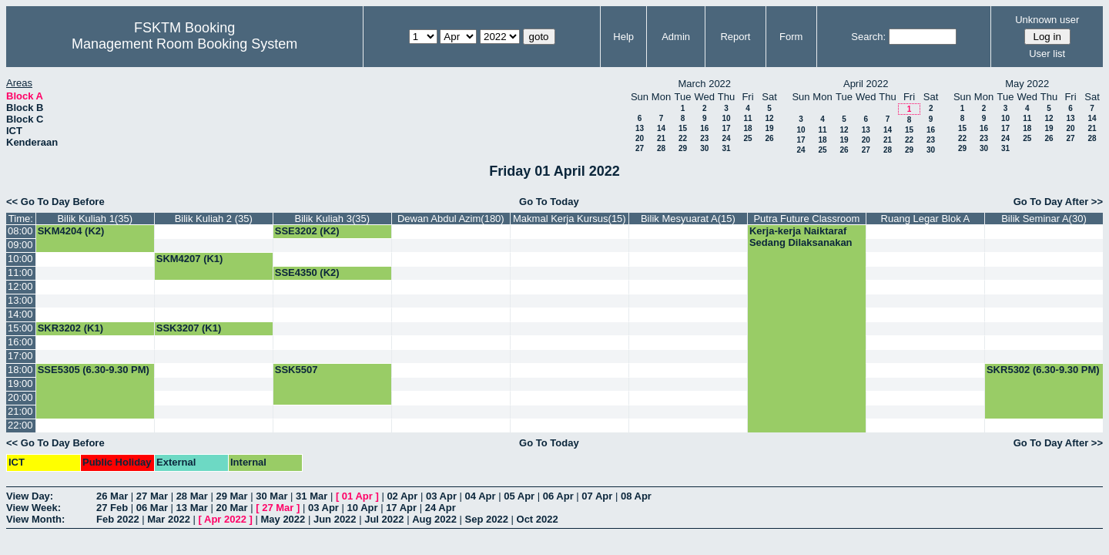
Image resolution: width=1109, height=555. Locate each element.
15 (682, 128)
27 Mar (152, 496)
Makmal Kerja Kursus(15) (569, 218)
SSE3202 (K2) (307, 231)
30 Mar (271, 496)
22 (682, 138)
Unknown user (1047, 19)
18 (747, 128)
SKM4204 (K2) (71, 231)
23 (704, 138)
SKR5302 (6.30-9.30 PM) (1043, 369)
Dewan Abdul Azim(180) (450, 218)
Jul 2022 (384, 519)
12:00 (20, 286)
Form (790, 36)
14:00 (20, 314)
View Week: (33, 507)
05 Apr (519, 496)
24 (726, 138)
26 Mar (112, 496)
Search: (868, 36)
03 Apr (441, 496)
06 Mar (152, 507)
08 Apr (636, 496)
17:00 (20, 356)
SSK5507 (296, 369)
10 (726, 118)
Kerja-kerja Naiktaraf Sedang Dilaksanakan (801, 236)
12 (769, 118)
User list (1047, 53)
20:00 (20, 397)
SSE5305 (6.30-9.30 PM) (93, 369)
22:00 (20, 425)
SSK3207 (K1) (189, 328)
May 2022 (282, 519)
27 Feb (112, 507)
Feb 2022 (117, 519)
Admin (676, 36)
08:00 (20, 231)
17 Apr (401, 507)
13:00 (20, 300)
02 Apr (402, 496)
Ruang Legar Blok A (925, 218)
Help (623, 36)
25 (747, 138)
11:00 (20, 272)
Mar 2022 (168, 519)
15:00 (20, 328)
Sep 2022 (486, 519)
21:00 (20, 411)
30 (704, 148)
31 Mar (311, 496)
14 (661, 128)
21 (661, 138)
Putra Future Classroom (806, 218)
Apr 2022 (225, 519)
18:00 (20, 369)
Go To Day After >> (1058, 201)
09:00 (20, 245)
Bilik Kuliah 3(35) (332, 218)
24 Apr (440, 507)
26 (769, 138)
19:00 (20, 383)
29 (682, 148)
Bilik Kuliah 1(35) (94, 218)
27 (639, 148)
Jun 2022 (335, 519)
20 (639, 138)
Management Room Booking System (184, 44)
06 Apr (558, 496)
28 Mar (192, 496)
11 (747, 118)
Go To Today (549, 201)
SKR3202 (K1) (70, 328)
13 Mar (192, 507)
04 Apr (480, 496)
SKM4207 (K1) (189, 258)
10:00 (20, 258)
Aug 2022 (434, 519)
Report (735, 36)
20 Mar (231, 507)
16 (704, 128)
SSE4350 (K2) (307, 272)
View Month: (35, 519)
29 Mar (231, 496)
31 (726, 148)
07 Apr (596, 496)
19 (769, 128)
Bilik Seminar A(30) (1044, 218)
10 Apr (362, 507)
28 (661, 148)
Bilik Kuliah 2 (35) (214, 218)
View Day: (29, 496)
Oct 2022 (537, 519)
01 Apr (357, 496)
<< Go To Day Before (55, 201)
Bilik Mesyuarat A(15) (688, 218)
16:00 (20, 342)
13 (639, 128)
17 (726, 128)
